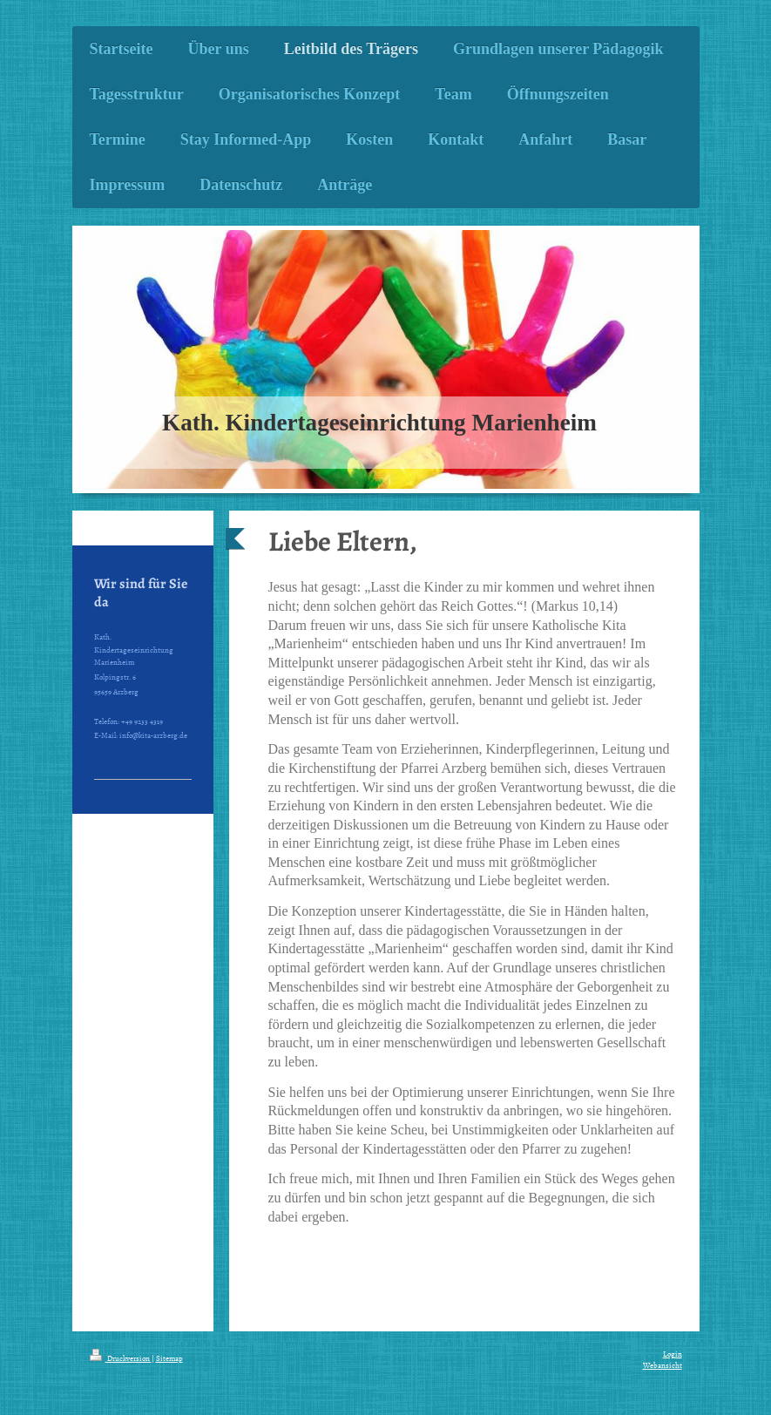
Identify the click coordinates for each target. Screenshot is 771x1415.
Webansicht (662, 1365)
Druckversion (121, 1358)
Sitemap (169, 1358)
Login (672, 1354)
